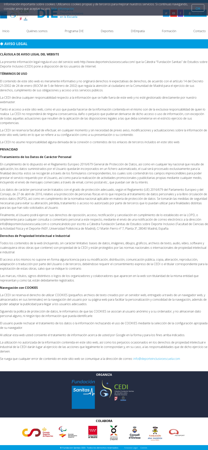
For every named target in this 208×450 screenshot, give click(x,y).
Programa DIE (74, 31)
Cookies (143, 447)
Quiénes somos (37, 31)
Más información (62, 9)
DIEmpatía (138, 31)
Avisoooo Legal (131, 447)
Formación (169, 31)
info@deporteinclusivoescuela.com (156, 359)
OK (198, 8)
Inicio (5, 31)
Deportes (107, 31)
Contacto (199, 31)
